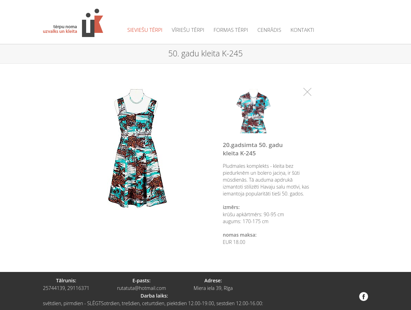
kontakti (302, 30)
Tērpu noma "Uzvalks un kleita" (73, 23)
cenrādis (269, 30)
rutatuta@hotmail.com (141, 288)
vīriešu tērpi (188, 30)
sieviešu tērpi (144, 30)
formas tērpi (230, 30)
